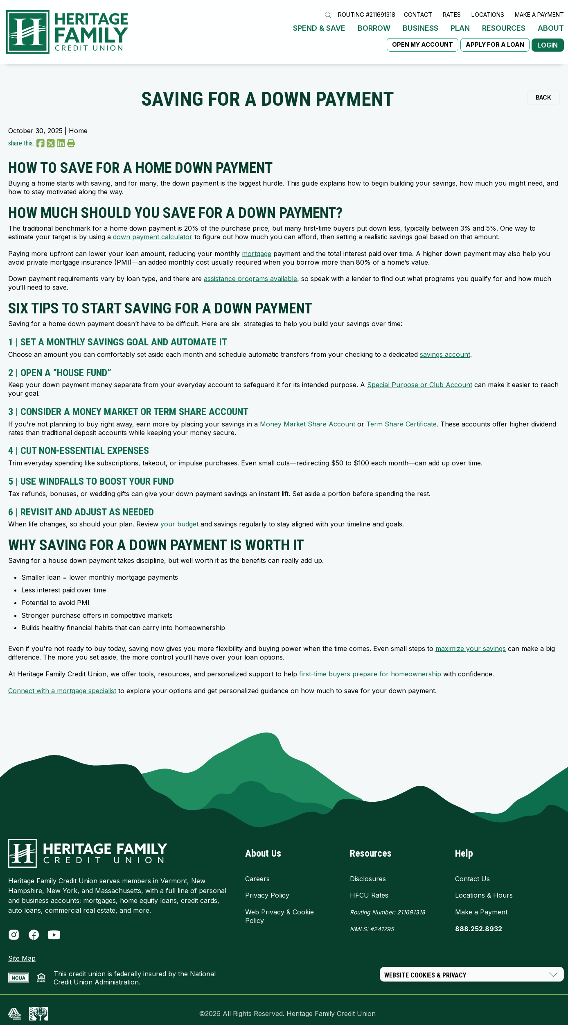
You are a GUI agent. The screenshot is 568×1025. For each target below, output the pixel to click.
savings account (445, 346)
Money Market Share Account (307, 416)
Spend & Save (319, 24)
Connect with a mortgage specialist (62, 682)
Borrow (374, 24)
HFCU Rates (369, 887)
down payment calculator (152, 229)
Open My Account (417, 40)
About (551, 24)
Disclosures (368, 870)
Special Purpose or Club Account (419, 377)
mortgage (256, 245)
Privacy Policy (267, 887)
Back (543, 89)
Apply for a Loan (489, 40)
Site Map (22, 950)
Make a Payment (539, 11)
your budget (179, 516)
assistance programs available (250, 271)
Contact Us (472, 870)
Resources (503, 24)
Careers (257, 870)
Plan (460, 24)
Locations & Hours (484, 887)
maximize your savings (470, 640)
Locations (487, 11)
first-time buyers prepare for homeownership (370, 666)
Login (545, 41)
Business (420, 24)
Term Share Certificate (401, 416)
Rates (452, 11)
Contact (418, 11)
